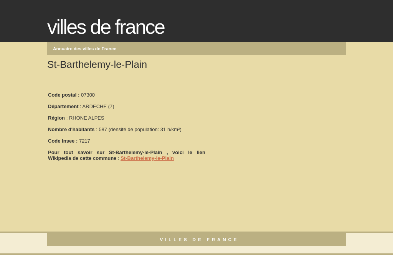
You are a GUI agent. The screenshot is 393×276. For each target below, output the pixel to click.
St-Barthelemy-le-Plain (147, 158)
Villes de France (105, 27)
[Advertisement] (263, 123)
